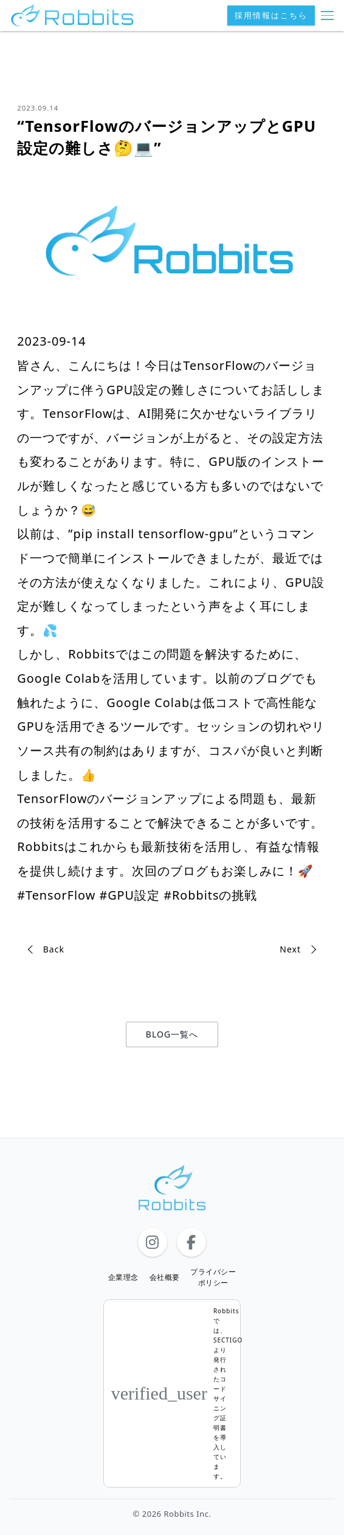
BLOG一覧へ (172, 1034)
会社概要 (165, 1277)
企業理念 (123, 1277)
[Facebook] (191, 1242)
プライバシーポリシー (213, 1277)
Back (53, 949)
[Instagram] (152, 1242)
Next (290, 949)
